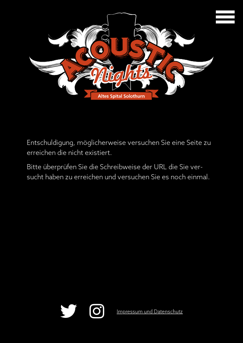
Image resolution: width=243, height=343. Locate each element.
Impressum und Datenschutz (150, 311)
